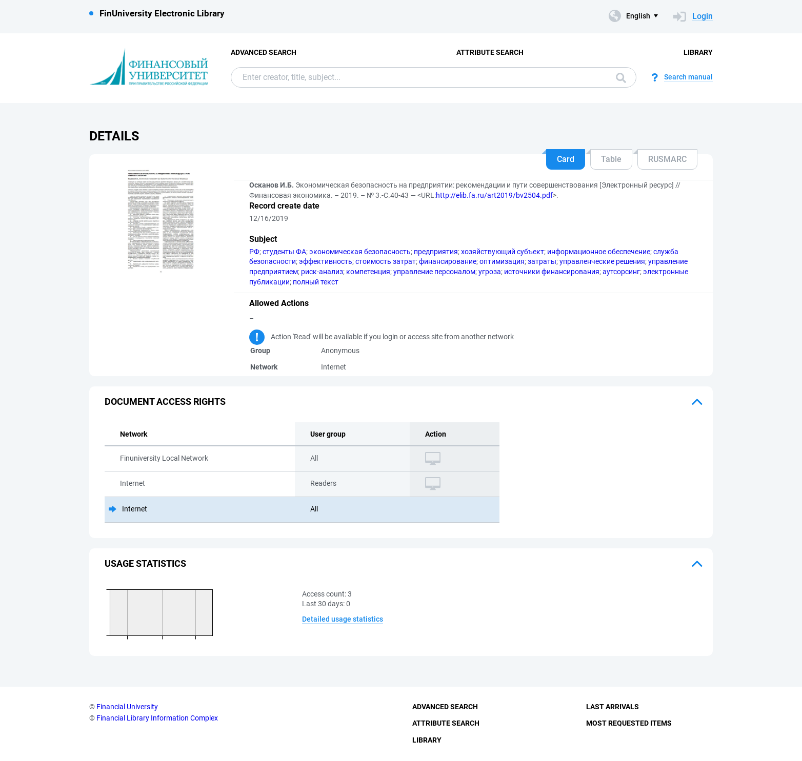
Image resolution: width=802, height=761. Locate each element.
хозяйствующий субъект (502, 252)
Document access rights (165, 401)
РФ (254, 252)
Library (698, 52)
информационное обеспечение (598, 252)
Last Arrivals (612, 707)
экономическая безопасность (360, 252)
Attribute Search (490, 52)
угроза (489, 272)
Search (621, 78)
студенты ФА (284, 252)
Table (611, 159)
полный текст (315, 282)
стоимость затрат (385, 261)
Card (565, 159)
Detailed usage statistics (342, 619)
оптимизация (502, 261)
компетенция (368, 272)
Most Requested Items (629, 723)
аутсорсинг (621, 272)
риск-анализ (322, 272)
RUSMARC (667, 159)
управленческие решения (602, 261)
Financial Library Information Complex (157, 718)
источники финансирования (551, 272)
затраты (542, 261)
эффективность (325, 261)
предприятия (436, 252)
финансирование (447, 261)
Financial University (127, 707)
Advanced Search (263, 52)
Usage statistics (145, 563)
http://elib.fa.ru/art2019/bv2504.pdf (494, 195)
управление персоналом (434, 272)
